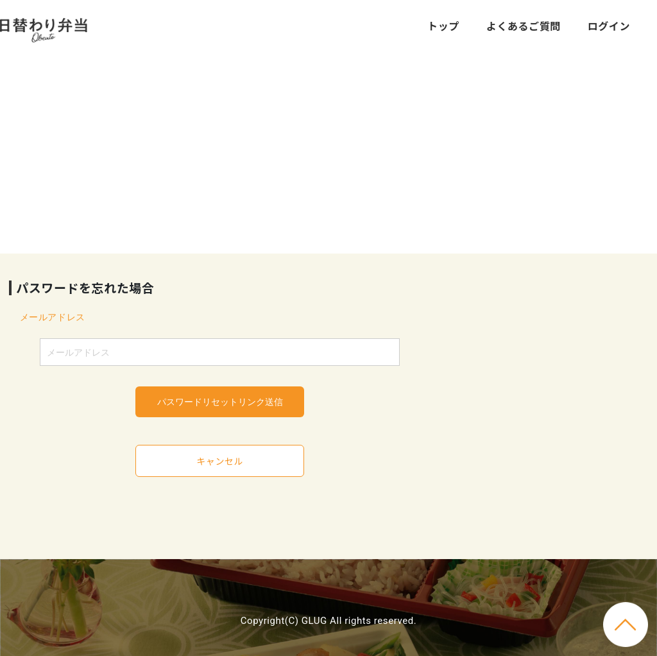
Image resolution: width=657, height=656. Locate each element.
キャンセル (219, 460)
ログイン (609, 26)
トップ (443, 26)
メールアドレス (52, 317)
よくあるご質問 (523, 26)
